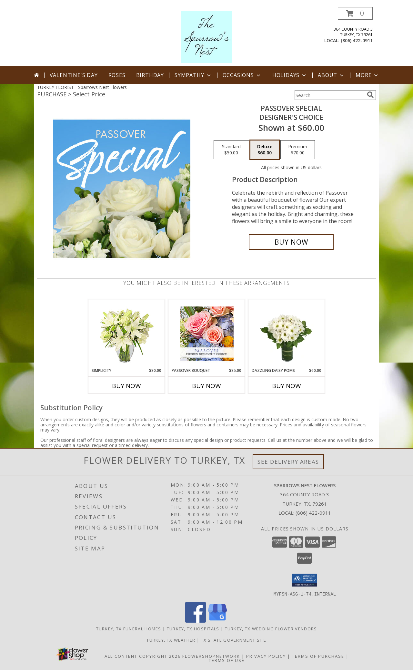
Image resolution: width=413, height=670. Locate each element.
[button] (355, 13)
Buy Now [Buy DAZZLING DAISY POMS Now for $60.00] (286, 386)
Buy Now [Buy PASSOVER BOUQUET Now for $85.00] (206, 386)
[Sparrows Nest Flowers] (206, 37)
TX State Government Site (234, 640)
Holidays (289, 75)
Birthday (150, 75)
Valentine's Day (74, 75)
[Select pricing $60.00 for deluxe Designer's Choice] (264, 150)
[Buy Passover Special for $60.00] (291, 242)
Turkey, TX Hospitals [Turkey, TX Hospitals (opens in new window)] (193, 628)
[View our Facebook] (195, 620)
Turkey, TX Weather (170, 640)
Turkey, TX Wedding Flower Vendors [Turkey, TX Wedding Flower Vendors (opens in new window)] (271, 628)
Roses (117, 75)
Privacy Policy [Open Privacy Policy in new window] (266, 656)
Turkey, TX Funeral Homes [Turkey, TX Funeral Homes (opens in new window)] (128, 628)
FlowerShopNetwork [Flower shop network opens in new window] (211, 656)
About (331, 75)
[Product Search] (329, 95)
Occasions (242, 75)
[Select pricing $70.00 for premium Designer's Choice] (298, 150)
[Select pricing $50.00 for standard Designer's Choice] (231, 150)
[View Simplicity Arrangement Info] (127, 333)
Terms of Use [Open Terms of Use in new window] (227, 660)
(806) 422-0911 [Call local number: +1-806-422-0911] (357, 40)
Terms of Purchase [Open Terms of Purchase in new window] (318, 656)
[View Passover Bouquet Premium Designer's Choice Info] (207, 333)
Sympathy (193, 75)
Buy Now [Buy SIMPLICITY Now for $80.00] (126, 386)
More (367, 75)
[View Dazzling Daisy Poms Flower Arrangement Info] (287, 333)
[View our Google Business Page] (217, 620)
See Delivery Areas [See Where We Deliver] (288, 461)
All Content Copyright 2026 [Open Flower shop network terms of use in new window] (143, 656)
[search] (370, 94)
